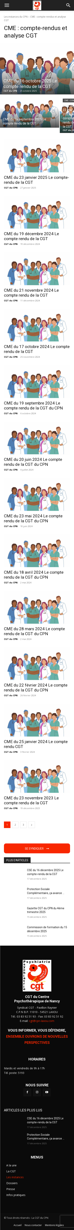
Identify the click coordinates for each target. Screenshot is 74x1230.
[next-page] (31, 825)
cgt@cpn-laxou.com (41, 1021)
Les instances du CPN (16, 16)
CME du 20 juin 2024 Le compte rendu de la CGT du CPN (33, 462)
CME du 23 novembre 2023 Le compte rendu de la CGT (31, 800)
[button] (6, 5)
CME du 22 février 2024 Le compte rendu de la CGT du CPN (35, 687)
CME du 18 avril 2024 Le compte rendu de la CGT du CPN (34, 575)
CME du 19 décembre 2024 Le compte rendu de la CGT (31, 236)
